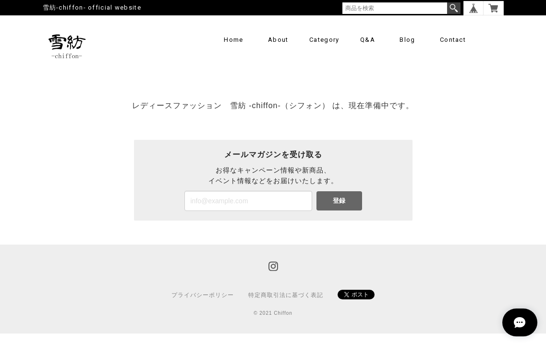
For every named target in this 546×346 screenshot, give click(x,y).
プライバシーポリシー (202, 295)
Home (233, 39)
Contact (453, 39)
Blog (407, 39)
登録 (339, 200)
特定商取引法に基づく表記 (285, 295)
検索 (454, 8)
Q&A (367, 39)
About (278, 39)
